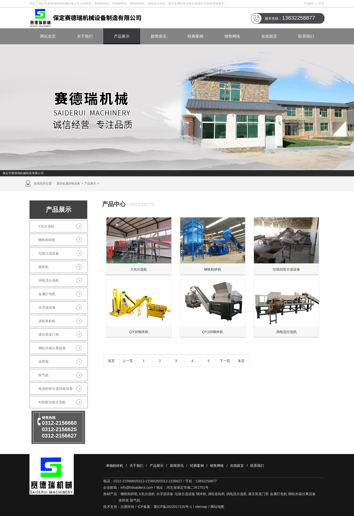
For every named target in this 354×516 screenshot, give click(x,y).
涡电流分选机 (48, 280)
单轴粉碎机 (114, 466)
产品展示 (122, 36)
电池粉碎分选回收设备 (55, 389)
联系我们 (306, 36)
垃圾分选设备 (48, 253)
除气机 (43, 375)
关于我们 (85, 36)
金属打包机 (47, 294)
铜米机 (43, 267)
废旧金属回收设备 (68, 183)
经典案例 (195, 36)
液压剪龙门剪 (48, 334)
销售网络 (232, 36)
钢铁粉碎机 (47, 240)
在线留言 (269, 36)
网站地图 (217, 507)
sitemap (201, 507)
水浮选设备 (47, 307)
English (309, 3)
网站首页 (48, 36)
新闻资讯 (158, 36)
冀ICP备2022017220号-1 (173, 507)
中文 (321, 3)
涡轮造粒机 (47, 321)
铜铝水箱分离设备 (52, 348)
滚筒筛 (43, 362)
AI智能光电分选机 (52, 402)
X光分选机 (46, 226)
